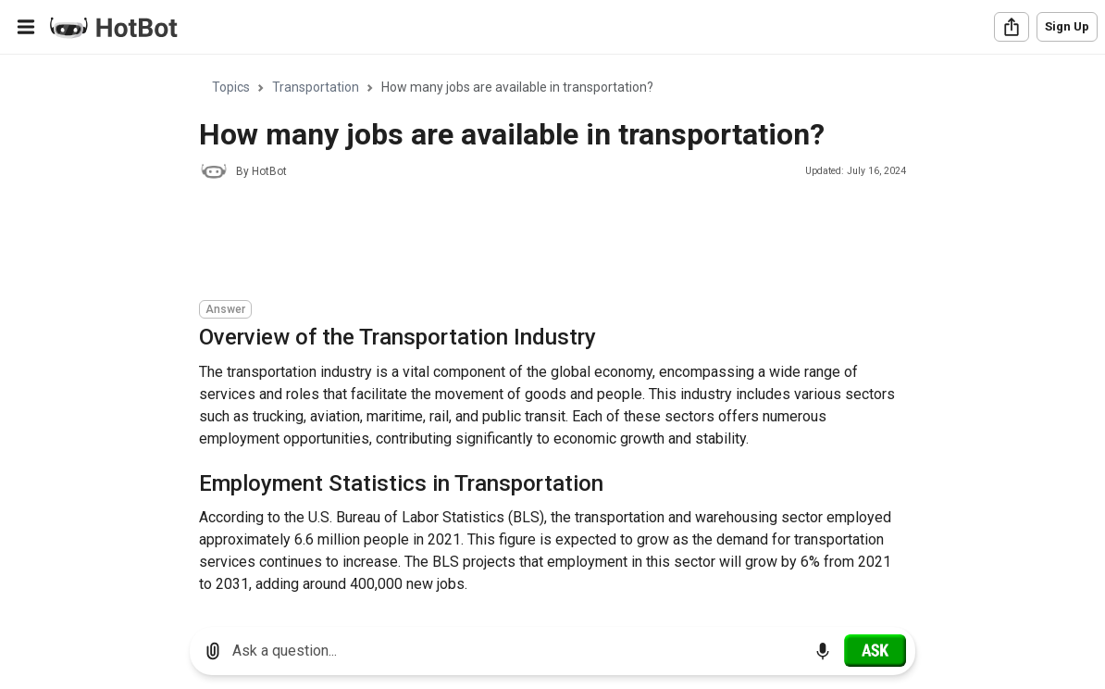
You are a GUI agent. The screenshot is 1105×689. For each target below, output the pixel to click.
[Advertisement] (536, 242)
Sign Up (1067, 26)
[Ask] (875, 650)
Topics (231, 87)
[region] (552, 334)
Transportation (315, 87)
